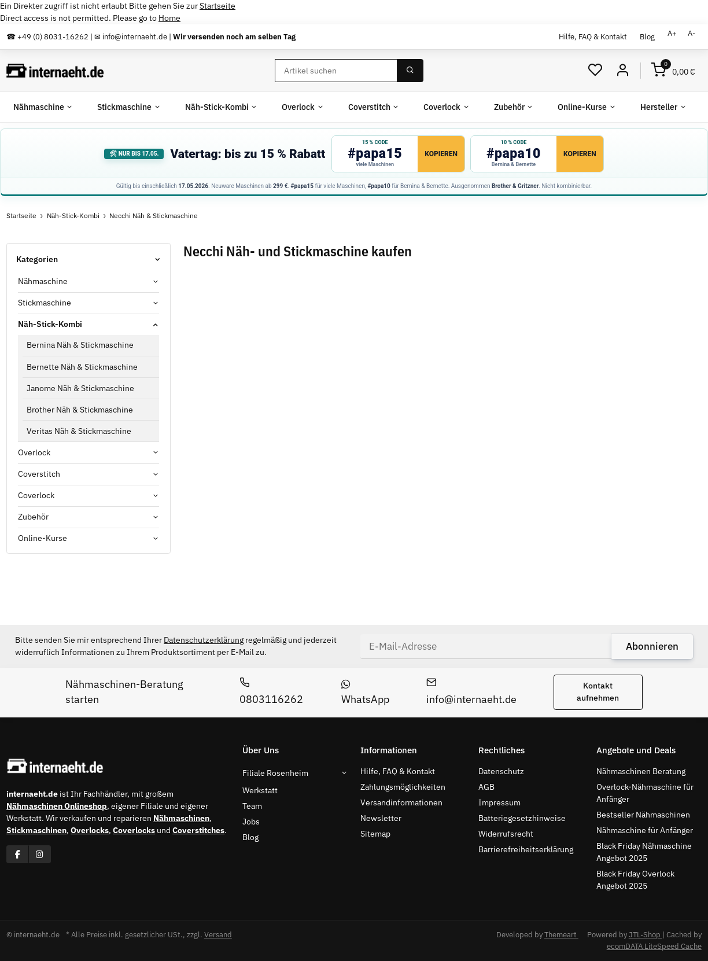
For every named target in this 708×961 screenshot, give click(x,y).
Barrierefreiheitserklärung (525, 849)
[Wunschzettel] (595, 70)
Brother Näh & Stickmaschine (80, 409)
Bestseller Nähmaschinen (643, 814)
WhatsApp (365, 692)
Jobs (251, 821)
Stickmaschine (44, 302)
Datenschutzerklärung (204, 640)
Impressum (499, 802)
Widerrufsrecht (505, 834)
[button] (88, 281)
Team (252, 806)
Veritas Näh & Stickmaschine (79, 431)
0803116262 (271, 692)
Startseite (217, 6)
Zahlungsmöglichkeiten (402, 787)
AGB (486, 787)
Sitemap (375, 834)
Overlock (34, 452)
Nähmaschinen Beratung (640, 771)
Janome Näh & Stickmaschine (80, 388)
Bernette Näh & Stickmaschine (82, 367)
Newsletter (380, 818)
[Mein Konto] (622, 70)
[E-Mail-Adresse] (486, 646)
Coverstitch (39, 474)
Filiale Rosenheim (275, 773)
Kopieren (441, 154)
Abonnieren (652, 646)
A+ (672, 33)
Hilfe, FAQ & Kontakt (593, 36)
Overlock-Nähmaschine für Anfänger (645, 793)
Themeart (561, 935)
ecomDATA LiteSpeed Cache (654, 946)
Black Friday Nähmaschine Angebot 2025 (644, 852)
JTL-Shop (645, 935)
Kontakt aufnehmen (598, 691)
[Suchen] (336, 70)
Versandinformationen (401, 802)
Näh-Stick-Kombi (50, 324)
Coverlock (36, 495)
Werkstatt (260, 790)
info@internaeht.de (471, 692)
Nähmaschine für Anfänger (644, 830)
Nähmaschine (43, 281)
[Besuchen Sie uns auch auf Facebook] (17, 854)
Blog (647, 36)
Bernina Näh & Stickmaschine (80, 345)
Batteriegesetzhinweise (522, 818)
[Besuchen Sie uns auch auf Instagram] (39, 854)
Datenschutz (501, 771)
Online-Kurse (42, 538)
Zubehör (33, 516)
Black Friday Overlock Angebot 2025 (635, 879)
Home (169, 18)
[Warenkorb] (673, 70)
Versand (218, 935)
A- (691, 33)
